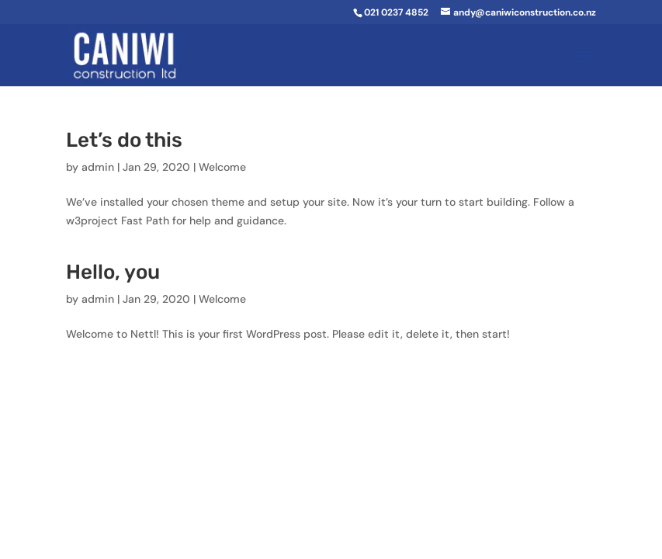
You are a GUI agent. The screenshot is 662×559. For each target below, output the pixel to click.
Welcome (222, 167)
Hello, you (113, 272)
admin (97, 167)
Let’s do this (124, 140)
